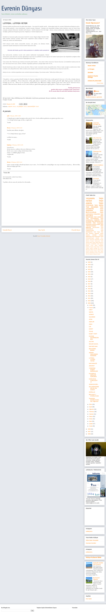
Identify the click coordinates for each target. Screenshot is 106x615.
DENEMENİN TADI (91, 232)
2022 (89, 271)
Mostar (99, 249)
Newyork (97, 233)
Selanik (97, 238)
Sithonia (87, 242)
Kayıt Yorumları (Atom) (43, 236)
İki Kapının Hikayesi (92, 254)
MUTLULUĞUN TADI (94, 212)
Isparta (91, 248)
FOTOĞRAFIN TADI (96, 218)
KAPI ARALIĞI (93, 363)
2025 (89, 264)
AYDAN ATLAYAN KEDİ (94, 81)
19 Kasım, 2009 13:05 (17, 145)
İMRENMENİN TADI (94, 229)
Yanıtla (9, 122)
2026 (89, 262)
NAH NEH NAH (93, 346)
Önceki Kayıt (75, 230)
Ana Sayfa (41, 230)
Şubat (91, 423)
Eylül (90, 407)
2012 (89, 296)
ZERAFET (92, 366)
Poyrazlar (91, 251)
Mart (90, 421)
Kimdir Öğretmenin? (93, 23)
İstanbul (88, 235)
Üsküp (93, 242)
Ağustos (91, 409)
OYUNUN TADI (90, 221)
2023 (89, 269)
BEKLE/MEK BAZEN (92, 349)
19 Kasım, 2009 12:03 (16, 128)
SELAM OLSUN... (94, 344)
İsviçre (98, 254)
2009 (89, 303)
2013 (89, 293)
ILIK (90, 326)
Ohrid (101, 236)
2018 (89, 281)
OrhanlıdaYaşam (90, 238)
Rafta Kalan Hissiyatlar (92, 540)
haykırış (9, 145)
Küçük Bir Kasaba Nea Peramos (98, 563)
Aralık (91, 305)
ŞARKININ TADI (94, 210)
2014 (89, 291)
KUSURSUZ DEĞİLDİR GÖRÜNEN (93, 375)
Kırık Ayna (96, 178)
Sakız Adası (100, 251)
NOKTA (91, 312)
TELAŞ (91, 331)
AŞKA (90, 324)
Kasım (91, 307)
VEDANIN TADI (91, 223)
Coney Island (93, 245)
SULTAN (91, 341)
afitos (91, 242)
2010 (89, 300)
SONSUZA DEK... (94, 384)
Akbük (97, 242)
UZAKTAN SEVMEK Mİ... (97, 123)
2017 (89, 284)
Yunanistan (100, 223)
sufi (8, 116)
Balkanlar (88, 227)
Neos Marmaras (96, 236)
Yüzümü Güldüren (98, 165)
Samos (87, 252)
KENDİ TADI (94, 201)
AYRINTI (91, 314)
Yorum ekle (6, 173)
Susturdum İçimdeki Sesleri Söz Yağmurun (94, 400)
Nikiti (102, 241)
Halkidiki (94, 235)
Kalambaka (97, 239)
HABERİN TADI (98, 220)
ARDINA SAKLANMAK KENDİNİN (93, 354)
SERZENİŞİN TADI (33, 106)
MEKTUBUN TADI (94, 215)
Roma (95, 251)
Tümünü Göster (100, 83)
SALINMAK (92, 317)
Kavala (101, 239)
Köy (99, 248)
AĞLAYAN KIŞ (97, 138)
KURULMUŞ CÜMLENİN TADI (94, 214)
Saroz (96, 252)
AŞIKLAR (91, 321)
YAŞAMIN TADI (94, 198)
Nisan (91, 419)
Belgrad (101, 243)
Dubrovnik (92, 239)
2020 (89, 276)
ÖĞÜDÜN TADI (99, 221)
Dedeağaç (101, 245)
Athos (102, 238)
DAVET (91, 329)
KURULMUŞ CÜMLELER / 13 (93, 380)
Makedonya (89, 236)
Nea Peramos (89, 233)
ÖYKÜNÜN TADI (92, 205)
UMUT (90, 309)
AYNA (90, 319)
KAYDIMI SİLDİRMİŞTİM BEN (94, 337)
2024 (89, 267)
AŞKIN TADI (12, 106)
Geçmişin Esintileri (91, 543)
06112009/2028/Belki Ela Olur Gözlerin (94, 388)
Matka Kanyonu (94, 249)
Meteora (87, 241)
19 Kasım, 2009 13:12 (16, 162)
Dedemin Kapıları (90, 246)
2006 (89, 434)
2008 (89, 429)
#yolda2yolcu (89, 220)
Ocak (90, 426)
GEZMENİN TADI (94, 209)
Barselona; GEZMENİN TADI (92, 243)
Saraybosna (92, 252)
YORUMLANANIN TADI (94, 226)
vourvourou (100, 252)
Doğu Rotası (96, 246)
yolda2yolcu (89, 531)
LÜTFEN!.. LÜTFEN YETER (92, 359)
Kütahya (101, 235)
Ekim (90, 404)
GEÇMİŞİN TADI (21, 106)
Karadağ (95, 248)
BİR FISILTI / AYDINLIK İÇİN (94, 395)
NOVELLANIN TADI (97, 224)
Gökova (101, 246)
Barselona (101, 242)
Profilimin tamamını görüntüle (94, 97)
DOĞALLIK (92, 392)
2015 (89, 288)
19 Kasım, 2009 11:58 (14, 116)
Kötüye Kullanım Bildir (93, 557)
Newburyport (97, 241)
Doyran (87, 239)
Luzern (101, 248)
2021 (89, 274)
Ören (87, 254)
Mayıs (91, 416)
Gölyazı (87, 248)
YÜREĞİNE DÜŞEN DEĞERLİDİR (93, 369)
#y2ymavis (89, 224)
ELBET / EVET (93, 333)
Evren (8, 128)
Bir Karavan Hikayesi (96, 578)
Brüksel (87, 245)
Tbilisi (98, 232)
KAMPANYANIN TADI (94, 230)
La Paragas (91, 69)
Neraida (92, 241)
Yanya (101, 233)
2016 (89, 286)
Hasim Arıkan (92, 65)
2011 (89, 298)
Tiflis (102, 232)
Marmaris (88, 249)
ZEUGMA (90, 72)
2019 (89, 279)
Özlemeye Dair (97, 151)
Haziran (91, 414)
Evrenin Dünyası (21, 8)
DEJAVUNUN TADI (98, 227)
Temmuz (91, 411)
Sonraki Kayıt (7, 230)
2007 (89, 431)
